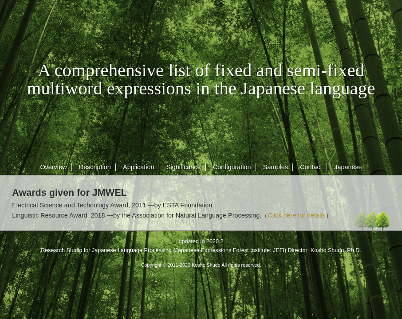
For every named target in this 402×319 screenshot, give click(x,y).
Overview (53, 167)
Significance (183, 167)
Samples (275, 167)
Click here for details (296, 215)
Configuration (232, 167)
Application (138, 167)
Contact (311, 167)
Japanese (348, 167)
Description (95, 167)
